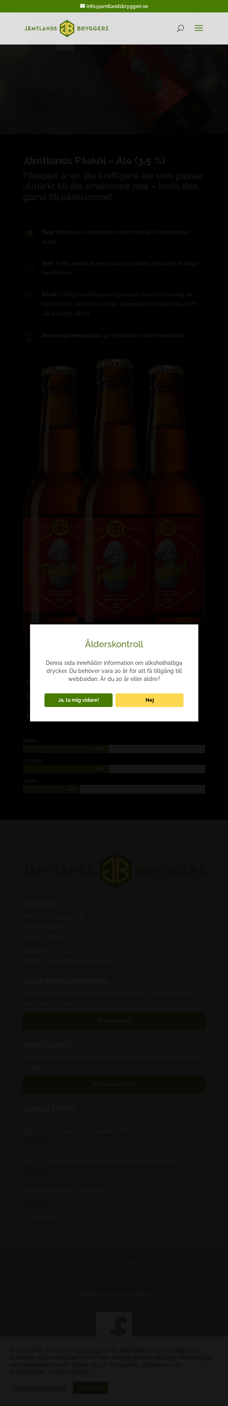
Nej (149, 700)
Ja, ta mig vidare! (78, 700)
